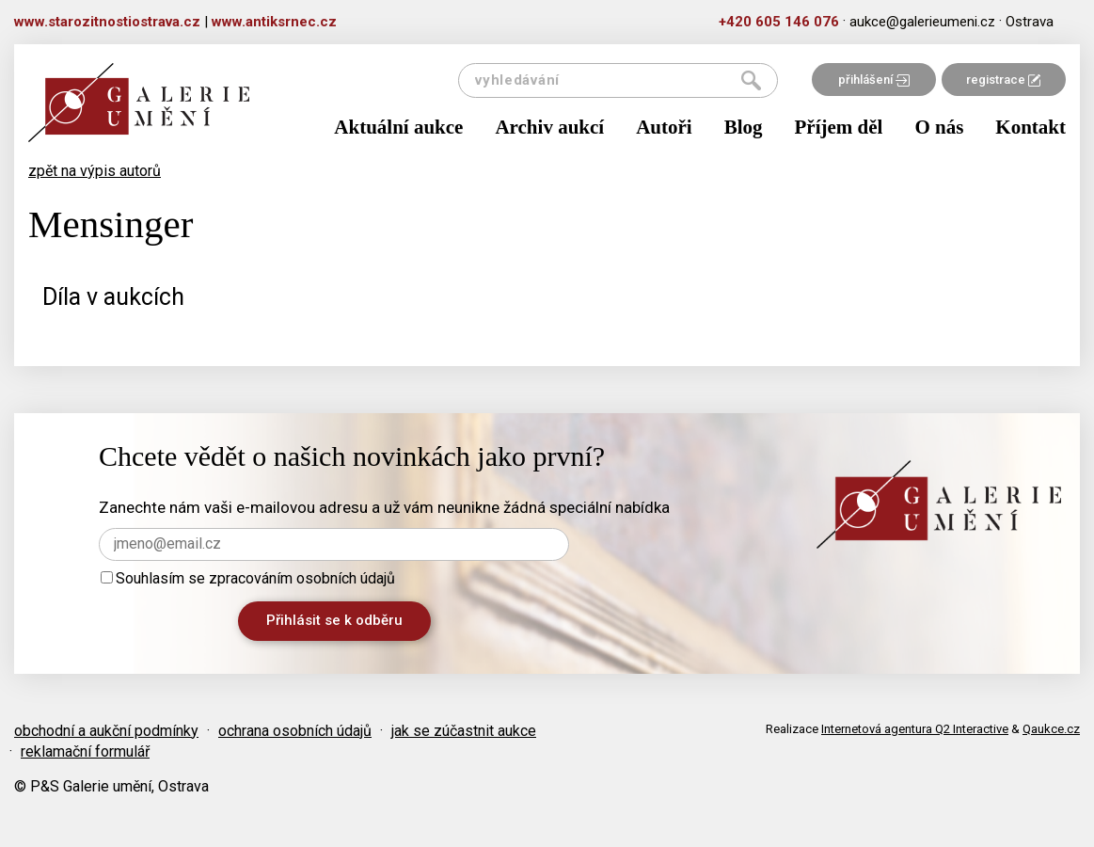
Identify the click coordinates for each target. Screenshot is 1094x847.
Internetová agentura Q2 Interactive (914, 729)
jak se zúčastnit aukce (463, 731)
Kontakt (1030, 127)
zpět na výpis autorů (94, 171)
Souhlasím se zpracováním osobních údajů (248, 578)
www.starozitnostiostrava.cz (107, 21)
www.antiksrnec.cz (274, 21)
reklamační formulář (85, 751)
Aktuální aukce (398, 127)
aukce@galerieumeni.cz (922, 21)
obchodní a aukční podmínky (106, 731)
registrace (1003, 79)
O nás (938, 127)
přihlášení (874, 79)
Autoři (664, 127)
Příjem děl (839, 127)
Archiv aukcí (549, 127)
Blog (743, 127)
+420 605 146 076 (779, 21)
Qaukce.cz (1051, 729)
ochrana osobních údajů (295, 731)
